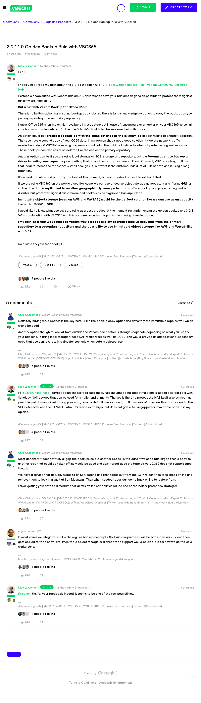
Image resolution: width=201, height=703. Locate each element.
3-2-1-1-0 (50, 265)
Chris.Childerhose (29, 315)
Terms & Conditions (82, 682)
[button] (4, 9)
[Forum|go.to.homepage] (21, 8)
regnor (22, 531)
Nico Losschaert (28, 66)
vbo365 (73, 265)
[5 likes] (37, 366)
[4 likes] (37, 432)
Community (11, 22)
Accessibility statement (115, 682)
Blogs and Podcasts (57, 22)
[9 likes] (37, 278)
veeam (27, 265)
